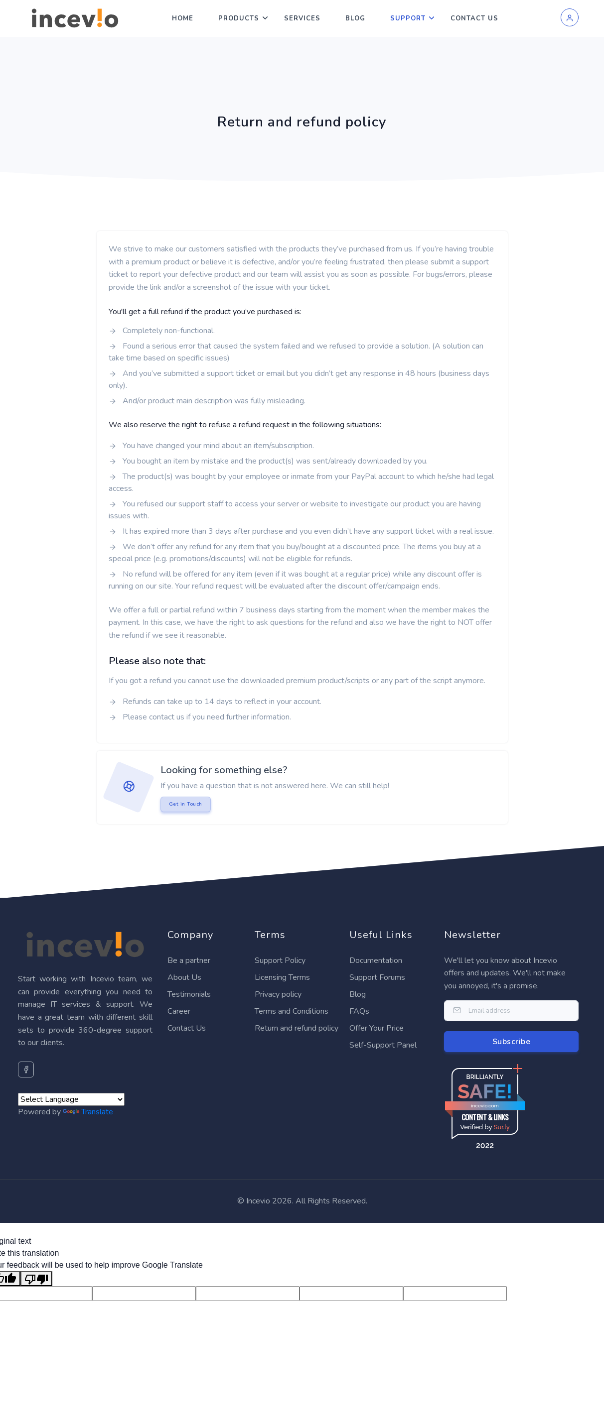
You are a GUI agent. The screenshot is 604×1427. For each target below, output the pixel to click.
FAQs (359, 1011)
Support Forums (377, 977)
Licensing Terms (282, 977)
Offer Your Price (376, 1028)
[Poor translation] (36, 1279)
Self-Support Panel (383, 1045)
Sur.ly (501, 1127)
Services (302, 18)
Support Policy (280, 960)
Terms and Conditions (291, 1011)
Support (408, 18)
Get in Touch (185, 804)
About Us (184, 977)
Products (238, 18)
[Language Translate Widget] (71, 1099)
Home (182, 18)
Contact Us (474, 18)
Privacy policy (278, 994)
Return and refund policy (296, 1028)
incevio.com (484, 1105)
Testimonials (189, 994)
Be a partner (188, 960)
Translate (88, 1111)
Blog (355, 18)
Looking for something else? (224, 770)
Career (178, 1011)
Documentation (375, 960)
